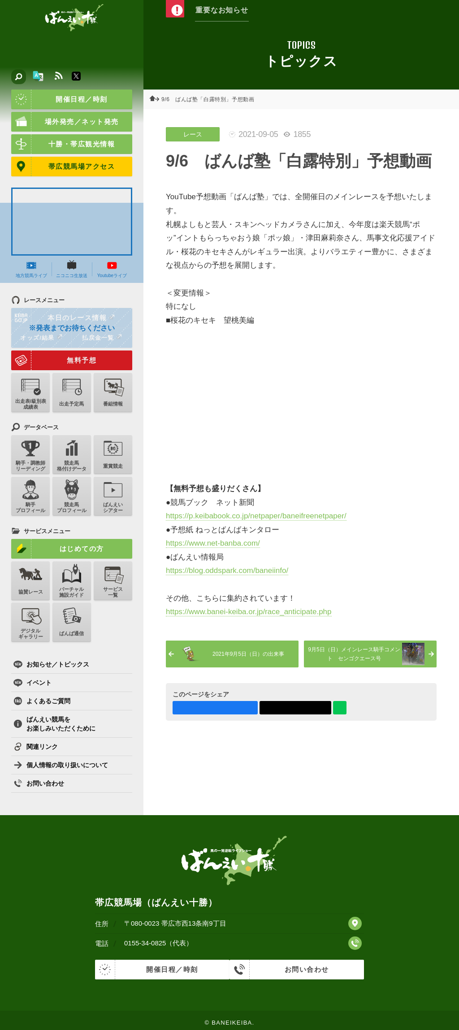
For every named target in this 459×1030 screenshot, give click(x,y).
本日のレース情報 (63, 318)
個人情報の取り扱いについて (60, 765)
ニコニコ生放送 (71, 269)
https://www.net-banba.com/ (213, 543)
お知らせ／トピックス (51, 664)
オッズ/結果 (41, 337)
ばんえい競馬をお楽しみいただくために (54, 724)
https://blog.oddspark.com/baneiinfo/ (227, 570)
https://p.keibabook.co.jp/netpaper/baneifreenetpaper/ (256, 516)
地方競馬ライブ (31, 269)
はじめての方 (57, 549)
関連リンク (35, 746)
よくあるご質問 (41, 701)
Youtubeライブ (112, 269)
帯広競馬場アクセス (63, 166)
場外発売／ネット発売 (65, 122)
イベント (32, 682)
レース (192, 134)
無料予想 (53, 360)
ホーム (157, 99)
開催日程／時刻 (59, 99)
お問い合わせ (38, 783)
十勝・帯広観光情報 (63, 144)
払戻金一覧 (101, 337)
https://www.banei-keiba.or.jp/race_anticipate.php (249, 611)
